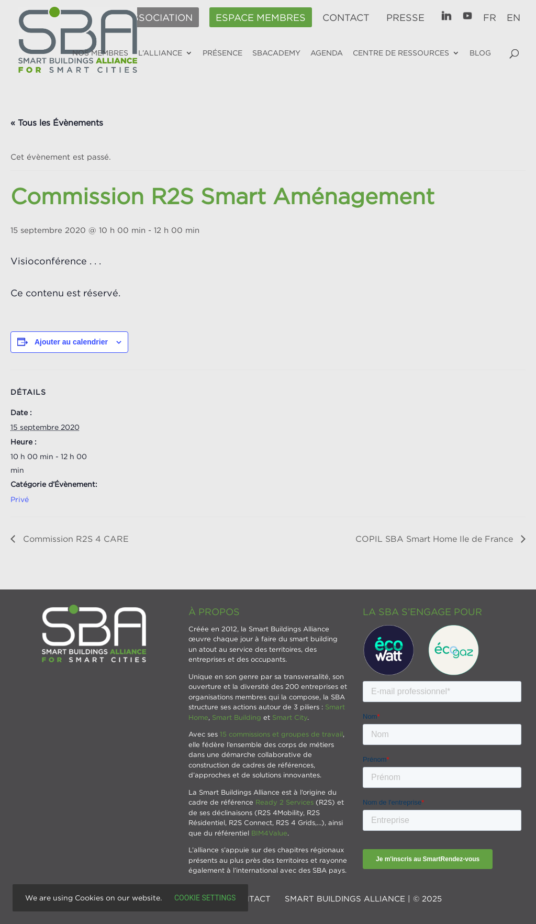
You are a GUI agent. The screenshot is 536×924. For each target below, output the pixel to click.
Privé (19, 499)
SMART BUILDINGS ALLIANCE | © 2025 (363, 898)
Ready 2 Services (284, 802)
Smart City (289, 717)
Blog (480, 53)
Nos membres (100, 53)
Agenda (326, 53)
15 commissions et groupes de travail (281, 734)
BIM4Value (269, 833)
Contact (346, 18)
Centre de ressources (401, 53)
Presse (405, 18)
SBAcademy (276, 53)
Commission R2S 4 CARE (74, 538)
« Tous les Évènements (56, 122)
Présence (222, 53)
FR (489, 18)
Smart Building (236, 717)
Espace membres (261, 18)
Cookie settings (205, 898)
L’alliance (160, 53)
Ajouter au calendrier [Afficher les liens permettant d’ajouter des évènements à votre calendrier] (71, 342)
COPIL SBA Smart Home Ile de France (435, 538)
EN (513, 18)
